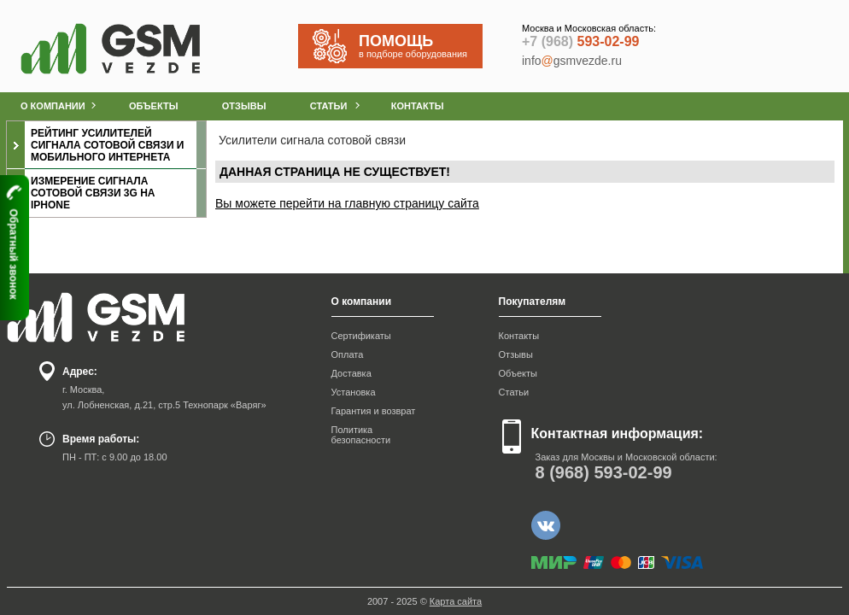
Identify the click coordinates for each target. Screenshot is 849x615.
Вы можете (247, 203)
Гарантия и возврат (373, 411)
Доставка (351, 373)
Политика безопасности (361, 435)
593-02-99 (580, 41)
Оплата (347, 354)
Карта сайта (456, 601)
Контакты (519, 336)
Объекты (518, 373)
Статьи (514, 392)
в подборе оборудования (420, 45)
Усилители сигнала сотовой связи (312, 140)
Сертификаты (361, 336)
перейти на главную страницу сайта (379, 203)
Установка (353, 392)
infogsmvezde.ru (572, 60)
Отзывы (516, 354)
